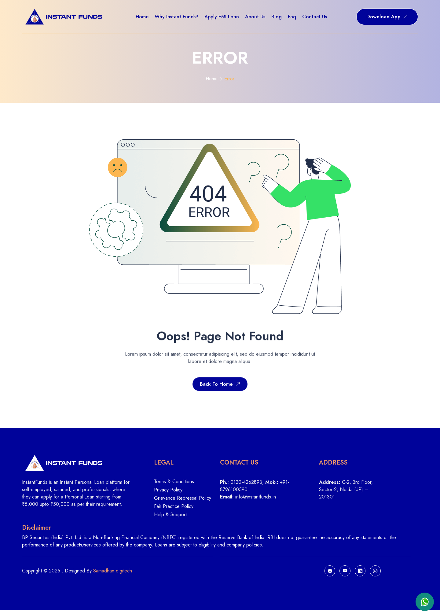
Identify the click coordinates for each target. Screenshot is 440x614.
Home (211, 79)
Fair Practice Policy (173, 509)
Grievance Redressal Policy (182, 501)
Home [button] (142, 16)
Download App (387, 16)
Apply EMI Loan (221, 16)
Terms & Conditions (174, 484)
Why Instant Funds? (176, 16)
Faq (292, 16)
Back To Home (220, 391)
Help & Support (170, 517)
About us (255, 16)
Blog (276, 16)
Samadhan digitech (112, 574)
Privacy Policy (168, 493)
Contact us (314, 16)
